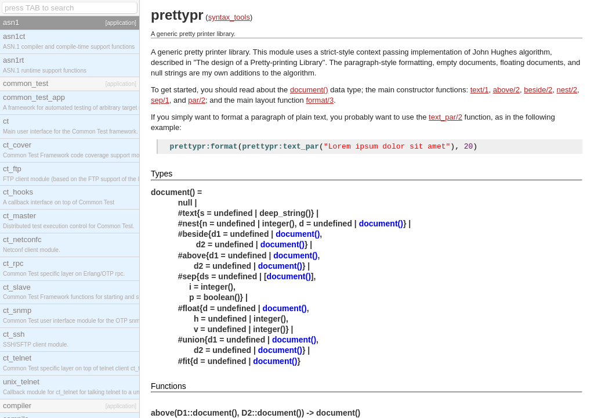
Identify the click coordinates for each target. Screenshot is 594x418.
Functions (168, 387)
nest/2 (567, 89)
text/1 (479, 89)
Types (161, 175)
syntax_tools (229, 17)
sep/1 (160, 100)
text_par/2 (445, 117)
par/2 (196, 100)
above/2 (506, 89)
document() (309, 89)
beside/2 (538, 89)
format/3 (320, 100)
